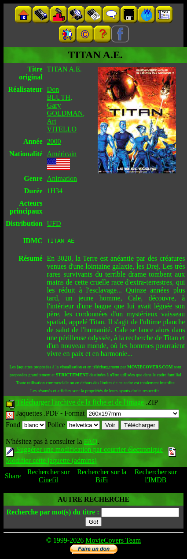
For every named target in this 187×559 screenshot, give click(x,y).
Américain (62, 154)
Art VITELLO (62, 125)
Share (13, 477)
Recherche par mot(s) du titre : (52, 513)
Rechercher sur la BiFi (101, 477)
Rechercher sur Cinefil (48, 477)
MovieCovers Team (113, 541)
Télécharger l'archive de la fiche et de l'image (80, 403)
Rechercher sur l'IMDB (156, 477)
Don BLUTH (58, 93)
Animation (62, 178)
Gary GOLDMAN (65, 109)
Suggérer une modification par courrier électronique (84, 450)
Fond (26, 426)
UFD (54, 223)
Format (121, 414)
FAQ (90, 442)
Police (74, 426)
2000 (54, 141)
